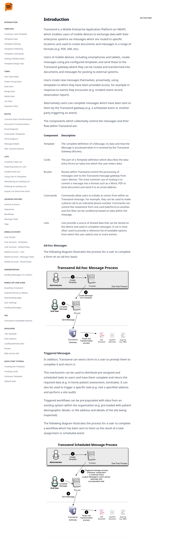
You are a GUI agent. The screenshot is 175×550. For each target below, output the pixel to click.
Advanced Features (13, 199)
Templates (9, 29)
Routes (7, 114)
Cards (7, 71)
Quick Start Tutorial (14, 361)
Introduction (11, 22)
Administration (11, 269)
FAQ (6, 315)
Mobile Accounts (12, 232)
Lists (6, 156)
